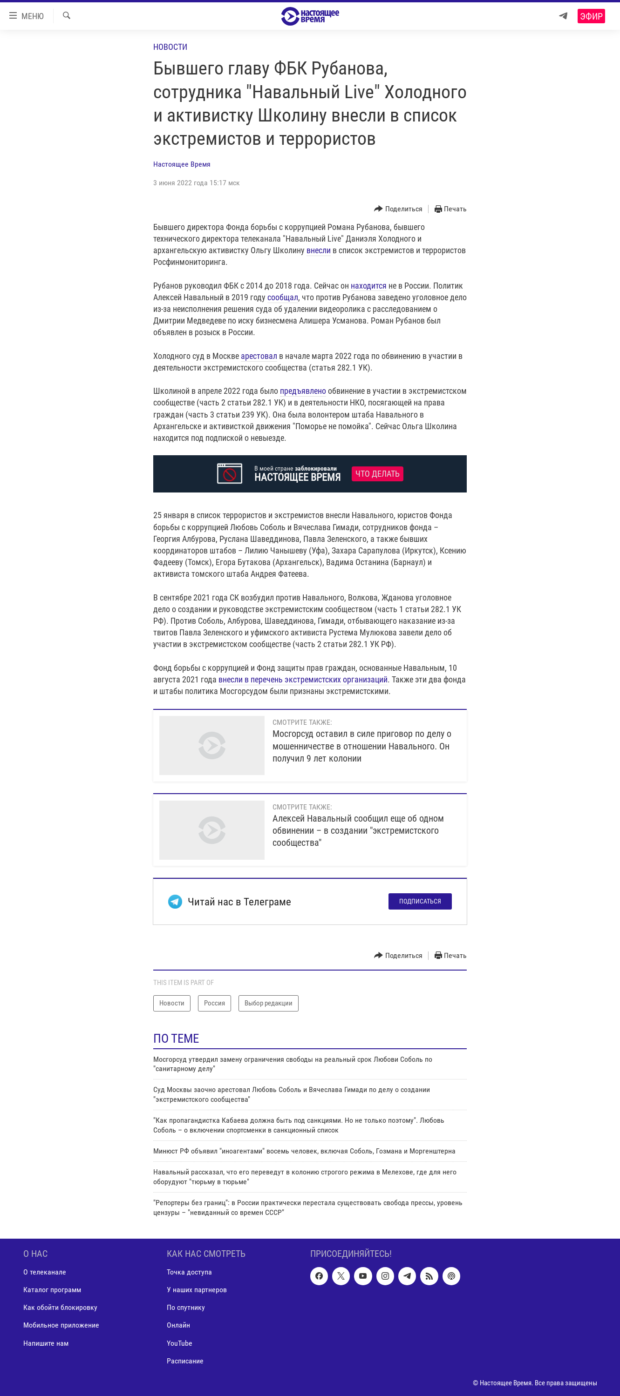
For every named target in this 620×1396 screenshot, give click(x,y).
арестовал (259, 356)
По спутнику (186, 1307)
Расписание (185, 1360)
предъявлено (303, 391)
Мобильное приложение (61, 1325)
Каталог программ (52, 1289)
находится (369, 285)
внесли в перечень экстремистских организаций (303, 679)
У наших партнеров (197, 1289)
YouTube (179, 1342)
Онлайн (178, 1325)
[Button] (398, 209)
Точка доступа (189, 1272)
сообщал (282, 297)
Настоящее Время (182, 164)
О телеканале (44, 1272)
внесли (319, 250)
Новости (170, 47)
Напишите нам (45, 1342)
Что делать (377, 474)
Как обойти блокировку (60, 1307)
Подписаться (420, 901)
